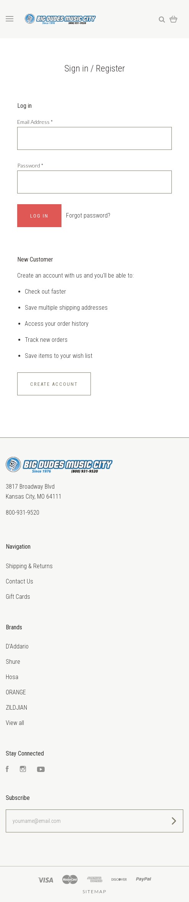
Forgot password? (88, 215)
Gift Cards (18, 596)
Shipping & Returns (29, 566)
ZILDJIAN (16, 707)
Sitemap (94, 891)
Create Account (54, 384)
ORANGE (16, 692)
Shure (13, 661)
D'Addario (17, 646)
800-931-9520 (22, 512)
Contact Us (19, 581)
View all (15, 722)
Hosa (12, 677)
